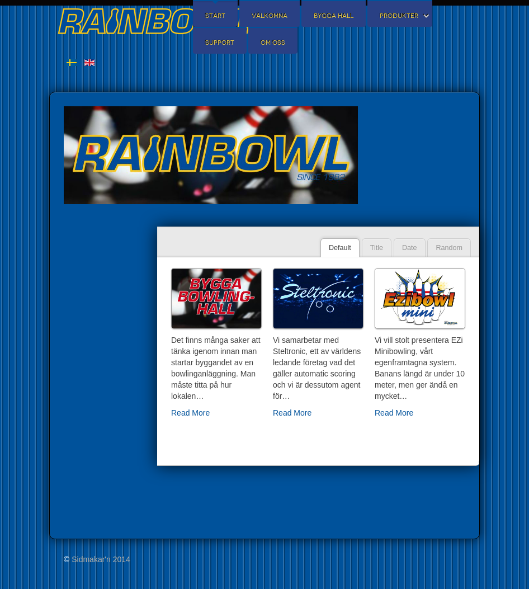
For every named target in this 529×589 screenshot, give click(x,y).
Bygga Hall (333, 16)
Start (215, 16)
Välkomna (269, 16)
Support (219, 42)
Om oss (273, 42)
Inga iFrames (103, 380)
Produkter (399, 16)
